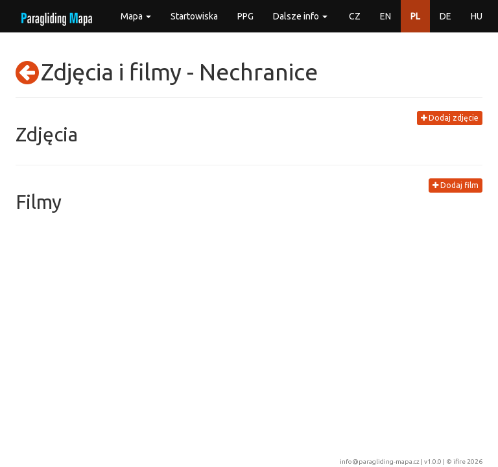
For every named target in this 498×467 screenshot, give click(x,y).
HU (476, 16)
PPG (245, 16)
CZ (355, 16)
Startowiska (194, 16)
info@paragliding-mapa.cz (380, 461)
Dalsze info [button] (300, 16)
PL (415, 16)
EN (385, 16)
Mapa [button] (136, 16)
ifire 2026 (467, 461)
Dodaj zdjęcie (450, 118)
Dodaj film (456, 185)
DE (445, 16)
